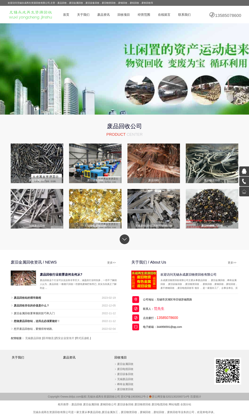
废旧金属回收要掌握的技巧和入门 (34, 313)
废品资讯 (103, 14)
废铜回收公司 (108, 404)
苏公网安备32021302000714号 (170, 396)
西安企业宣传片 (64, 338)
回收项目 (123, 14)
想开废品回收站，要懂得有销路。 (34, 328)
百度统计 (195, 396)
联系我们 (184, 14)
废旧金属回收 (125, 364)
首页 (66, 14)
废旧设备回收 (125, 374)
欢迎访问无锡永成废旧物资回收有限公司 (188, 274)
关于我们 (83, 14)
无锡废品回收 (33, 338)
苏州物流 (48, 338)
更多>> (111, 262)
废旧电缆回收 (125, 369)
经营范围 (144, 14)
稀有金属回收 (125, 384)
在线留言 (164, 14)
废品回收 (76, 404)
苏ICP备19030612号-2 (136, 396)
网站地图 (174, 404)
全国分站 (185, 404)
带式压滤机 (82, 338)
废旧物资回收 (125, 389)
